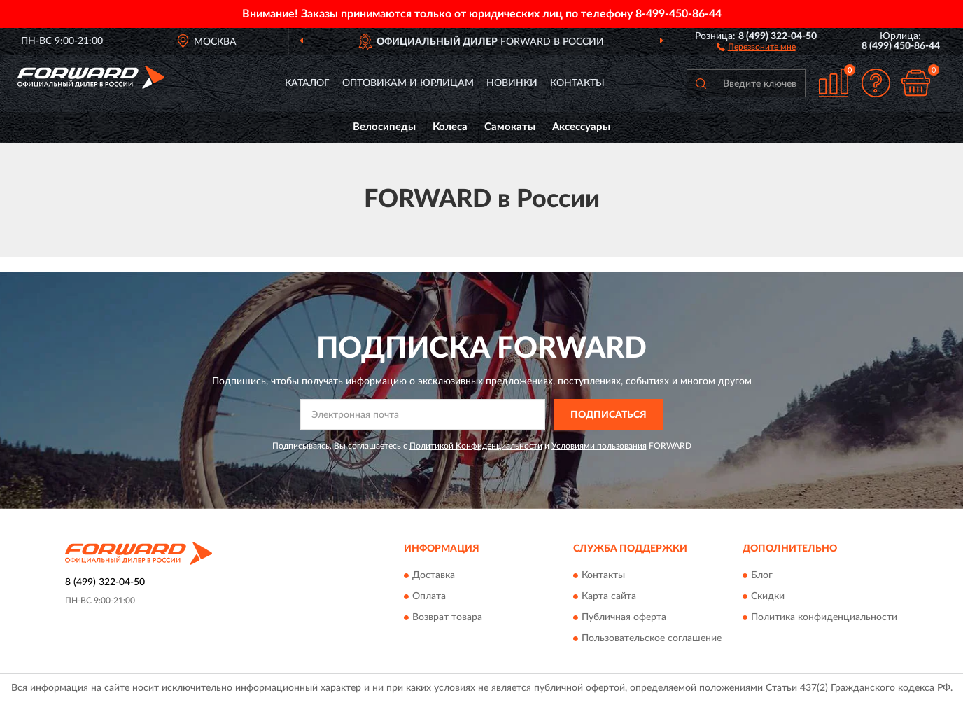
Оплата (429, 596)
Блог (762, 575)
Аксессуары (581, 127)
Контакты (577, 83)
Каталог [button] (307, 83)
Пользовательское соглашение (652, 638)
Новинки (511, 83)
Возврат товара (447, 617)
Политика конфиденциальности (824, 617)
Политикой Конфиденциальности (475, 446)
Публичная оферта (624, 617)
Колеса (450, 127)
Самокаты (509, 127)
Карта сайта (609, 596)
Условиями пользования (599, 446)
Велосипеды (384, 127)
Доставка (433, 575)
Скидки (768, 596)
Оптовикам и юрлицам (408, 83)
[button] (756, 46)
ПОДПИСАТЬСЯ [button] (608, 415)
